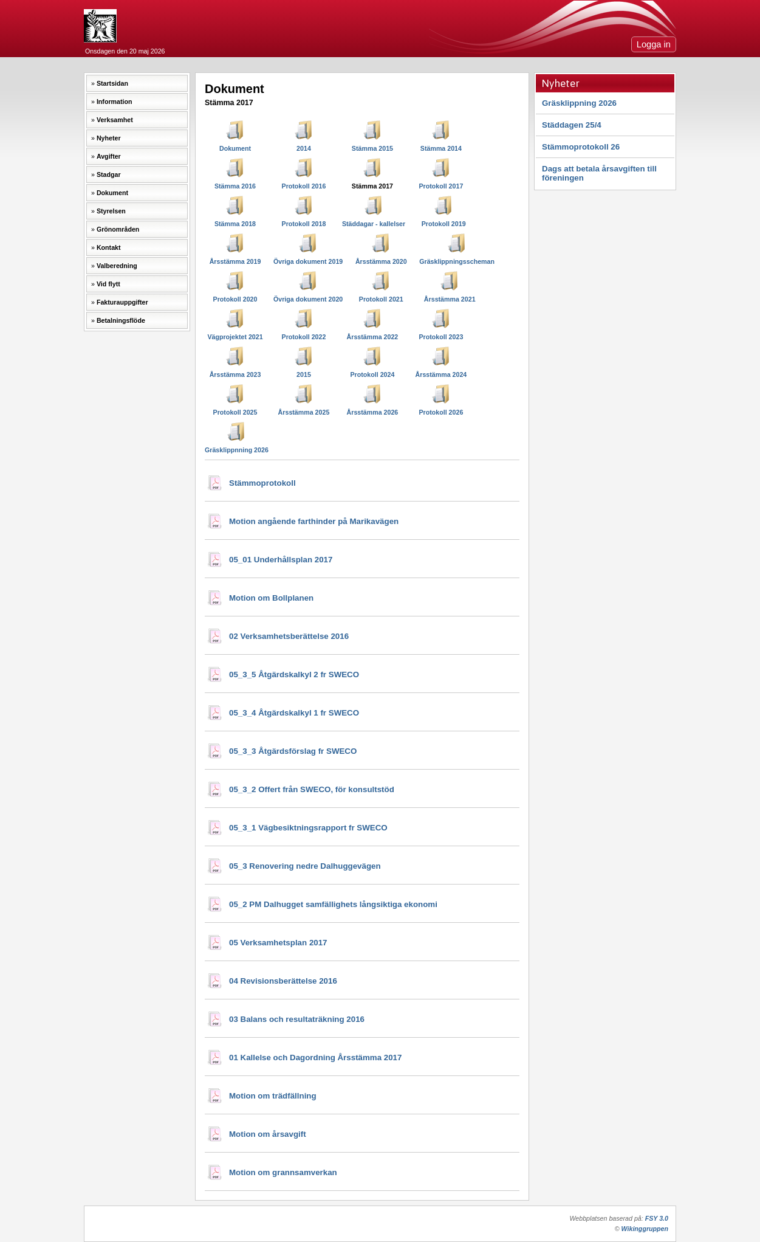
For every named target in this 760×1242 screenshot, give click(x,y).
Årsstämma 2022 (373, 336)
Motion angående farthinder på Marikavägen (314, 521)
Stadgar (109, 174)
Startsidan (112, 83)
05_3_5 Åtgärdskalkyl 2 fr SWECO (294, 674)
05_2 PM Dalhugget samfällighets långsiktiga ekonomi (333, 904)
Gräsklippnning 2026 (237, 450)
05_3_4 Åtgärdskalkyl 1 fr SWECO (294, 712)
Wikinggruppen (644, 1228)
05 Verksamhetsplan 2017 (278, 942)
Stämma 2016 (235, 186)
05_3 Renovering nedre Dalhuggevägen (305, 866)
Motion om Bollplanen (271, 597)
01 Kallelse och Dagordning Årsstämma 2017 (315, 1057)
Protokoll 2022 (304, 336)
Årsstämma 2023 (235, 374)
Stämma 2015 (372, 148)
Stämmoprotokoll (262, 483)
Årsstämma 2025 (304, 412)
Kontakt (109, 247)
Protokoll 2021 (381, 299)
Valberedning (117, 265)
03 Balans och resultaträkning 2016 (297, 1019)
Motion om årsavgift (267, 1134)
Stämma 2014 (441, 148)
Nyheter (109, 138)
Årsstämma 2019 (235, 261)
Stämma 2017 (372, 186)
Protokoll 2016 (304, 186)
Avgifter (109, 156)
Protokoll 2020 (235, 299)
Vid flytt (108, 284)
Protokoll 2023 (441, 336)
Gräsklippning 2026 (579, 103)
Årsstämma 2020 (381, 261)
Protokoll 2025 (235, 412)
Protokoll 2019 (444, 223)
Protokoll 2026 (441, 412)
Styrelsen (111, 211)
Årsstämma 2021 (450, 299)
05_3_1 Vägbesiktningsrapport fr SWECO (308, 827)
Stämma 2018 (235, 223)
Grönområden (118, 229)
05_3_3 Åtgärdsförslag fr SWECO (293, 751)
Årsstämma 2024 (441, 374)
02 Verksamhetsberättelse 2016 (289, 636)
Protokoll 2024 (373, 374)
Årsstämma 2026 (373, 412)
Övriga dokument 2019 (308, 261)
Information (114, 101)
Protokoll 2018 (304, 223)
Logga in (654, 44)
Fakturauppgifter (122, 302)
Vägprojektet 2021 (234, 336)
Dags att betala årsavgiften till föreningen (599, 173)
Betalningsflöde (121, 320)
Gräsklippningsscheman (457, 261)
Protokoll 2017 (441, 186)
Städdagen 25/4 (571, 124)
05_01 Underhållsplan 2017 (280, 559)
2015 (303, 374)
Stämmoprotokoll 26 (581, 146)
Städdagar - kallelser (373, 223)
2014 (303, 148)
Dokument (112, 192)
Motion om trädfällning (273, 1095)
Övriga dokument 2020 (308, 299)
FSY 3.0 (656, 1218)
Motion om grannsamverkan (283, 1172)
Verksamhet (115, 119)
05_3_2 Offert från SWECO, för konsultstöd (311, 789)
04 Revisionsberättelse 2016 (283, 980)
